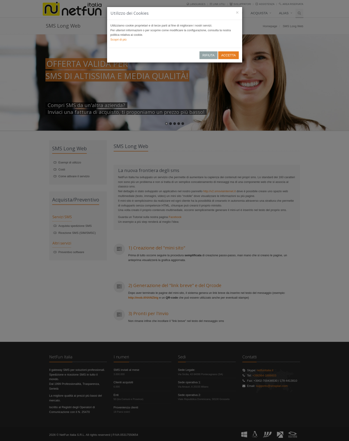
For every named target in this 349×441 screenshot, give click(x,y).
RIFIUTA (208, 55)
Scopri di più (118, 39)
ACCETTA (228, 55)
